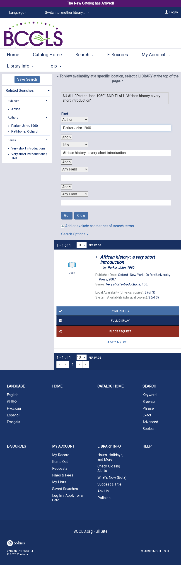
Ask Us (103, 491)
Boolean (148, 429)
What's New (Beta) (111, 477)
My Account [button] (63, 446)
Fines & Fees (62, 475)
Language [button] (16, 386)
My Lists (59, 482)
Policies (104, 498)
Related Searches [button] (20, 90)
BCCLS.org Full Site (90, 531)
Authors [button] (13, 117)
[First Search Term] (114, 128)
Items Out (60, 462)
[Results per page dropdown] (82, 245)
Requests (60, 468)
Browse (148, 401)
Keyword (149, 395)
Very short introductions (28, 148)
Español (13, 415)
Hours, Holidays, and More (110, 457)
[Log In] (166, 12)
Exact (146, 415)
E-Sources (117, 65)
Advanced (150, 422)
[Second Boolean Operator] (66, 162)
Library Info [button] (109, 446)
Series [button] (12, 140)
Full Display (93, 321)
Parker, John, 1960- (25, 126)
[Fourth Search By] (74, 194)
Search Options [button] (75, 234)
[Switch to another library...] (66, 12)
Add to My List (116, 342)
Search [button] (84, 65)
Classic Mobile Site (155, 551)
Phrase (148, 408)
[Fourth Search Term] (114, 202)
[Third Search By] (74, 169)
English (12, 395)
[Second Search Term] (114, 152)
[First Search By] (74, 119)
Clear (81, 215)
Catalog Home (47, 65)
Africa (15, 109)
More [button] (150, 66)
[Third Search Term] (114, 177)
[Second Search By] (74, 144)
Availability (93, 311)
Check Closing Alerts (108, 468)
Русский (14, 408)
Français (13, 422)
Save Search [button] (27, 79)
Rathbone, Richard (24, 131)
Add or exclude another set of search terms (97, 226)
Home (13, 65)
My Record (60, 455)
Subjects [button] (13, 101)
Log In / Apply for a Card (67, 497)
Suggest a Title (109, 484)
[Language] (17, 12)
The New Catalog (80, 3)
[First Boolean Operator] (66, 137)
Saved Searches (65, 489)
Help (147, 446)
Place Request (94, 331)
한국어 (12, 401)
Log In (173, 12)
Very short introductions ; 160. (29, 156)
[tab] (27, 90)
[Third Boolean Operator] (66, 186)
